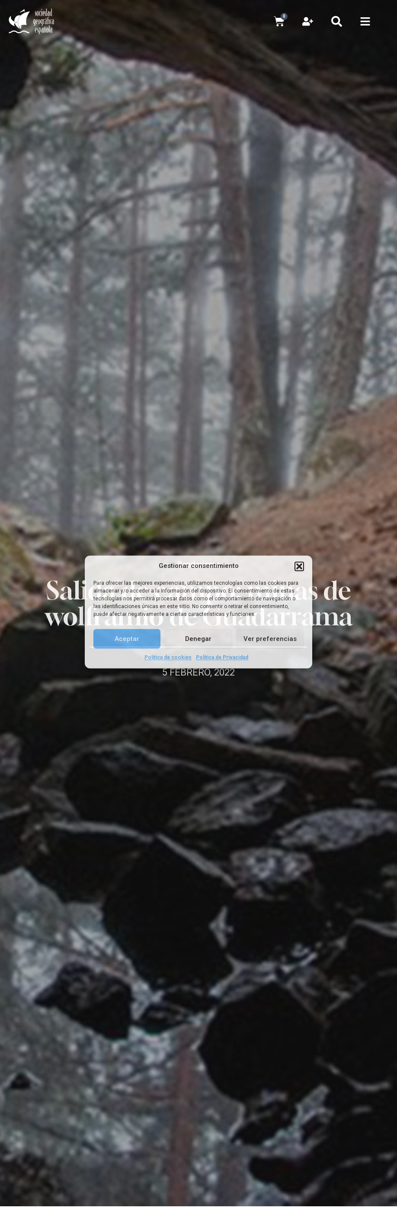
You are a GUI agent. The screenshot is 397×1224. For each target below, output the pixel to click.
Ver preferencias (270, 639)
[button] (299, 566)
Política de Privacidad (222, 657)
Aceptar (127, 639)
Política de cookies (168, 657)
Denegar (198, 639)
